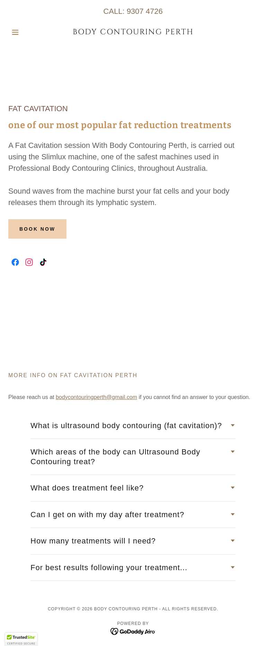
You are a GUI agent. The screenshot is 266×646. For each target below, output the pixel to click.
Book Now (37, 229)
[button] (27, 32)
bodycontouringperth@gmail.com (96, 397)
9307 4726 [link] (145, 11)
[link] (133, 32)
